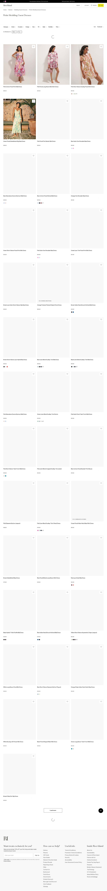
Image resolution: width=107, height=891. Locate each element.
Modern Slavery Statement (94, 867)
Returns (45, 852)
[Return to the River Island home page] (8, 5)
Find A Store (46, 874)
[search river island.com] (77, 5)
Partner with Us (91, 857)
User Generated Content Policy (73, 862)
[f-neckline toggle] (51, 27)
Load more (53, 810)
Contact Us (46, 869)
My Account (46, 872)
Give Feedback (47, 884)
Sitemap (45, 886)
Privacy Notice (7, 861)
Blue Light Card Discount (50, 881)
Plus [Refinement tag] (19, 31)
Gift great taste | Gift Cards (68, 1)
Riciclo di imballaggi (92, 877)
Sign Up (37, 855)
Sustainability (90, 852)
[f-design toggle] (28, 27)
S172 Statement (91, 872)
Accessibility (68, 860)
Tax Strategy (90, 869)
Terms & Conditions (70, 850)
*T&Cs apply (6, 859)
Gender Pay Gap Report (93, 862)
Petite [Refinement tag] (14, 31)
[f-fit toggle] (39, 27)
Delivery (45, 850)
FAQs (44, 867)
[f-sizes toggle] (34, 27)
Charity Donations (92, 860)
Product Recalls (47, 862)
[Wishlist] (33, 46)
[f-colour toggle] (14, 27)
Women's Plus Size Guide (50, 860)
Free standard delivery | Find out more (39, 1)
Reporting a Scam (48, 864)
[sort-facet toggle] (98, 27)
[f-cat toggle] (6, 27)
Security (67, 857)
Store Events (47, 877)
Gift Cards (46, 855)
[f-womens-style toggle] (44, 27)
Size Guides (46, 857)
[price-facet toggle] (58, 27)
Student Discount (48, 879)
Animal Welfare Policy (92, 874)
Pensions (89, 864)
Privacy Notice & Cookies (72, 855)
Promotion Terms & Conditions (73, 852)
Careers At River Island (93, 855)
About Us (89, 850)
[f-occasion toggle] (21, 27)
